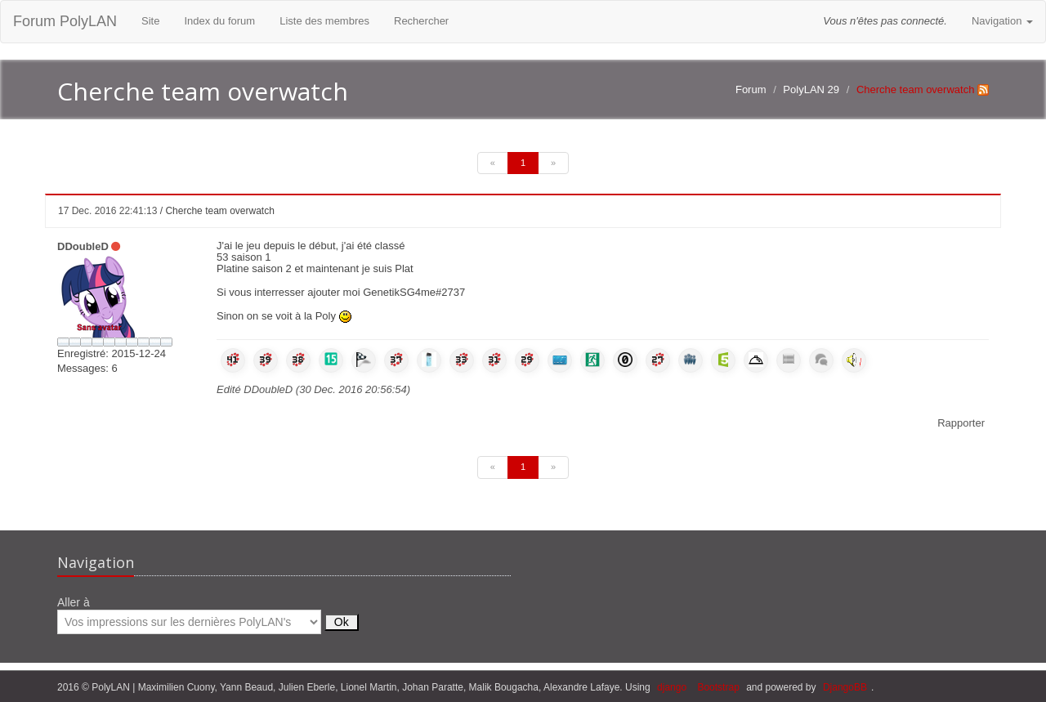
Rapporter (961, 423)
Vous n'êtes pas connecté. (885, 21)
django (671, 687)
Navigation (1002, 21)
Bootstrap (718, 687)
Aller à (208, 615)
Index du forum (219, 21)
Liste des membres (324, 21)
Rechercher (421, 21)
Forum (751, 89)
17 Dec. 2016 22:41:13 (107, 211)
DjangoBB (845, 687)
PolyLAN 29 (811, 89)
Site (150, 21)
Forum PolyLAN (65, 21)
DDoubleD (83, 246)
